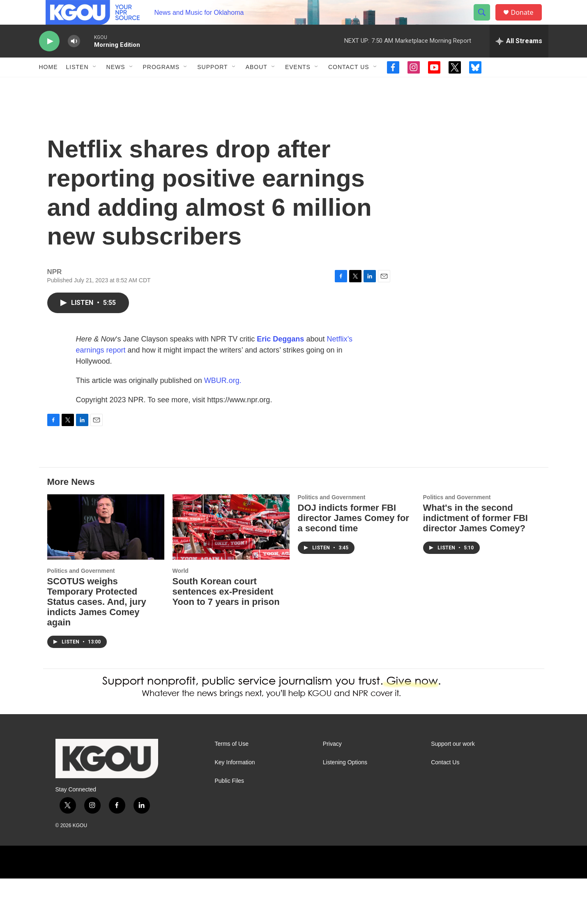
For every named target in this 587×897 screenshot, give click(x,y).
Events (298, 85)
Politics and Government (81, 589)
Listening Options (345, 781)
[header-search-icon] (486, 22)
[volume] (74, 60)
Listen (77, 85)
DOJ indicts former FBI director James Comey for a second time (353, 536)
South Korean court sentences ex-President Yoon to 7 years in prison (226, 610)
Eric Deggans (280, 357)
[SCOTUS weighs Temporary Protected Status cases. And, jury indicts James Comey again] (105, 545)
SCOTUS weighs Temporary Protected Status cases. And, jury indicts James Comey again (96, 620)
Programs (161, 85)
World (181, 589)
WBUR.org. (223, 399)
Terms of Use (232, 762)
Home (48, 85)
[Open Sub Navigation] (95, 85)
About (256, 85)
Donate (527, 21)
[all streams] (519, 59)
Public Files (229, 799)
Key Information (235, 781)
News (115, 85)
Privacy (332, 762)
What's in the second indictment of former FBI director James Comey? (475, 536)
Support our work (453, 762)
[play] (49, 60)
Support (212, 85)
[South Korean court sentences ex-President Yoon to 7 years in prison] (231, 545)
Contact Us (348, 85)
